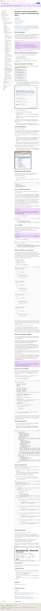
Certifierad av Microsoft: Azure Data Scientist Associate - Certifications (23, 596)
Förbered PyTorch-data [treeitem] (7, 54)
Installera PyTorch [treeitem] (7, 62)
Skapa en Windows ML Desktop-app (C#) (20, 20)
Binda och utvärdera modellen (19, 22)
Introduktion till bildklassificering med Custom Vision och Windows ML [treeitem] (8, 36)
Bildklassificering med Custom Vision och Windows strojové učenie (24, 8)
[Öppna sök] (37, 1)
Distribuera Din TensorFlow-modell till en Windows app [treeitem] (8, 77)
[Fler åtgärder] (39, 8)
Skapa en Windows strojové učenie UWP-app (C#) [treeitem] (8, 79)
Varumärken (2, 608)
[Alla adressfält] (15, 8)
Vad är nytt (34, 3)
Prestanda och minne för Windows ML (21, 575)
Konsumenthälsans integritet (25, 607)
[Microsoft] (1, 1)
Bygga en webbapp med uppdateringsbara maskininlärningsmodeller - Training (24, 592)
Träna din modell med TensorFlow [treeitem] (7, 73)
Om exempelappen (17, 19)
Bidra (17, 607)
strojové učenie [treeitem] (5, 21)
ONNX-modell (18, 574)
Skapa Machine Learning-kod (18, 21)
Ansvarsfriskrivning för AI (4, 607)
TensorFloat (31, 325)
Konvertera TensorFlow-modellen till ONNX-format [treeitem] (8, 75)
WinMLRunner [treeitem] (5, 86)
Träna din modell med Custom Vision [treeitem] (8, 39)
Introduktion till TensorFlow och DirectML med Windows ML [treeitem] (9, 71)
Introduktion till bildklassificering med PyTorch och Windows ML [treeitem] (8, 51)
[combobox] (7, 10)
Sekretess (19, 607)
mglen (22, 573)
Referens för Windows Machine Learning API (22, 577)
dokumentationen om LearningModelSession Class (22, 365)
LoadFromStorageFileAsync (18, 230)
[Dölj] (12, 9)
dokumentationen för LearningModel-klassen (24, 212)
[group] (27, 221)
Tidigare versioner (10, 607)
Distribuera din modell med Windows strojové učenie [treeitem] (8, 41)
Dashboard (38, 3)
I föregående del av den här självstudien (20, 25)
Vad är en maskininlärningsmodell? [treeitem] (8, 22)
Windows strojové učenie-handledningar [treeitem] (7, 30)
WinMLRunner (18, 573)
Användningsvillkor (33, 607)
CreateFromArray (25, 330)
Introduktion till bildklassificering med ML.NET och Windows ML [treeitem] (8, 43)
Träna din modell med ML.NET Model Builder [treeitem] (8, 46)
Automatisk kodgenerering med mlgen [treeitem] (7, 84)
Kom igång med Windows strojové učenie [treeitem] (8, 24)
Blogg (14, 607)
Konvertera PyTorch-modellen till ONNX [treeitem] (8, 57)
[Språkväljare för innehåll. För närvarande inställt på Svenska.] (3, 605)
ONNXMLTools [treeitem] (5, 87)
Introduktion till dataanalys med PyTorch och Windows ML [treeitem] (9, 61)
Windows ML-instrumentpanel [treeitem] (7, 85)
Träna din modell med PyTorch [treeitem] (8, 55)
